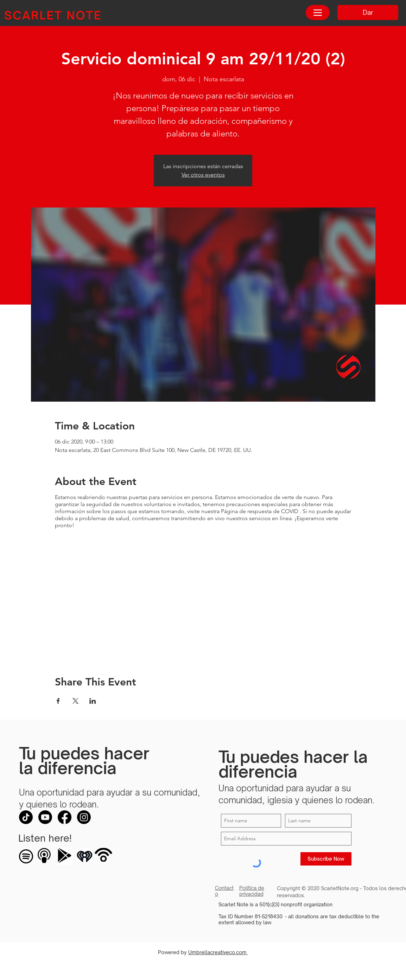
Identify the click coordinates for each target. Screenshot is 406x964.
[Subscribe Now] (325, 859)
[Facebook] (64, 817)
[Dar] (367, 12)
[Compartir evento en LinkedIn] (92, 701)
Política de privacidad (251, 891)
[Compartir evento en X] (75, 701)
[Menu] (318, 12)
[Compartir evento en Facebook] (58, 701)
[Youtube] (45, 817)
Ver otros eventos (203, 174)
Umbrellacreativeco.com (218, 952)
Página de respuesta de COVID (259, 511)
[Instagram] (84, 817)
